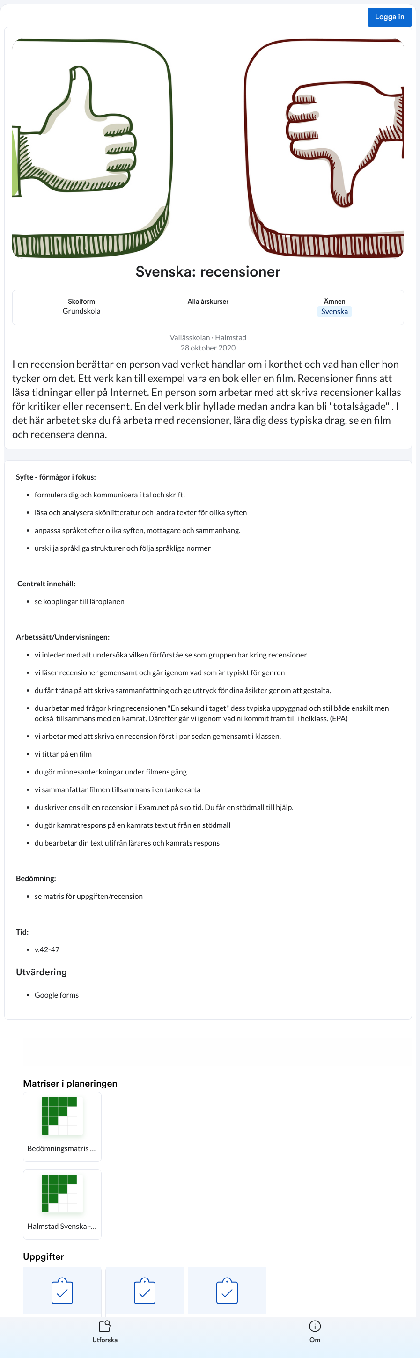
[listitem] (105, 1337)
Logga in (390, 17)
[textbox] (208, 740)
